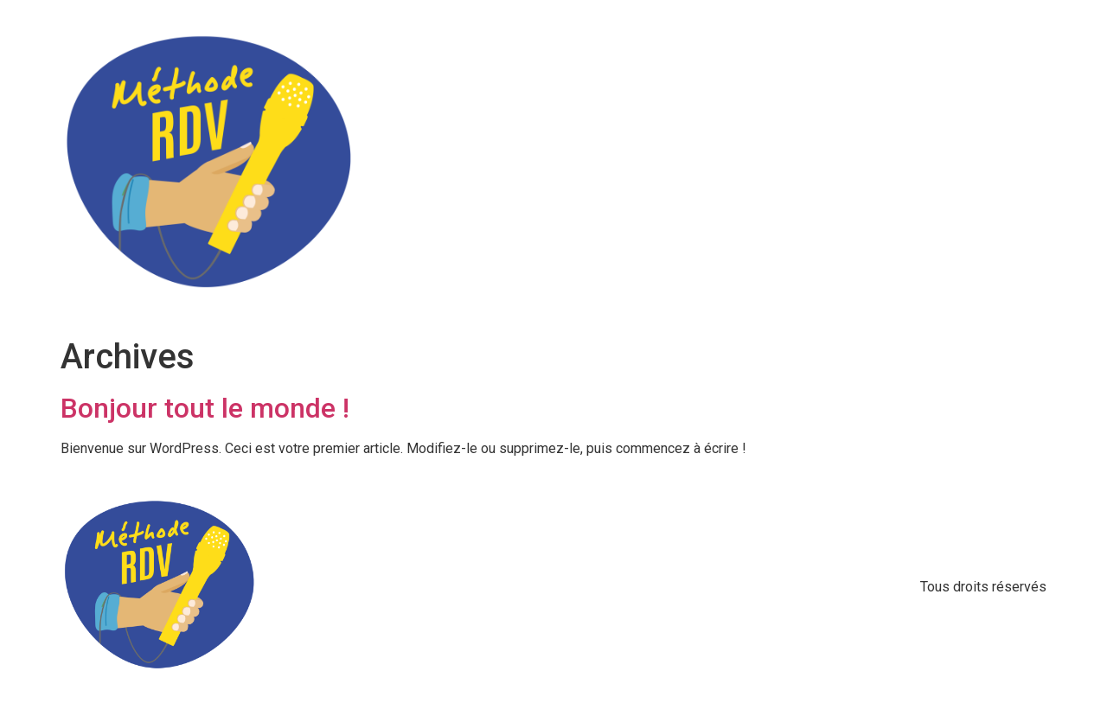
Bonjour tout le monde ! (205, 408)
